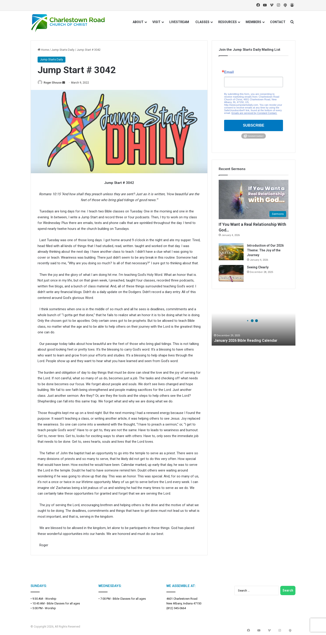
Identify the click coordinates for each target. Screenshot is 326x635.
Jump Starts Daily (62, 49)
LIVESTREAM (179, 22)
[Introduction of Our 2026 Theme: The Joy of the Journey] (231, 251)
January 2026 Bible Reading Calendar (248, 340)
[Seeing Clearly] (231, 273)
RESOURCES (227, 22)
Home (43, 49)
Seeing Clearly (257, 267)
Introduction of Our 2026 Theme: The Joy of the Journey (265, 250)
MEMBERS (253, 22)
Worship (50, 599)
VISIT (156, 22)
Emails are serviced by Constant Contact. (254, 113)
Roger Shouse (55, 82)
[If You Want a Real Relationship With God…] (253, 199)
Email (229, 72)
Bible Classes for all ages (63, 603)
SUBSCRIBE (253, 125)
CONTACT (277, 22)
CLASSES (202, 22)
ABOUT (138, 22)
